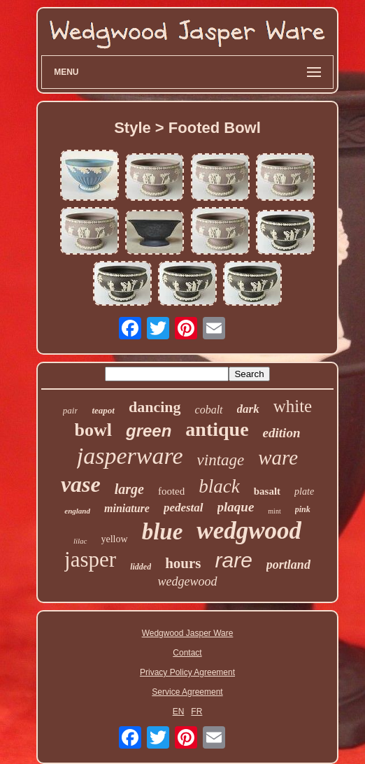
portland (288, 565)
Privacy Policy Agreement (187, 672)
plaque (236, 507)
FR (196, 711)
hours (183, 563)
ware (278, 457)
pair (70, 410)
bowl (93, 430)
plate (304, 491)
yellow (114, 539)
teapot (103, 410)
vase (81, 484)
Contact (187, 653)
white (293, 406)
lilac (80, 541)
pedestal (183, 507)
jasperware (130, 456)
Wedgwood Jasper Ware (188, 633)
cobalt (209, 410)
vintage (221, 460)
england (77, 511)
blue (162, 531)
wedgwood (248, 530)
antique (216, 429)
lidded (140, 567)
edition (282, 432)
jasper (90, 559)
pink (302, 509)
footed (171, 491)
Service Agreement (187, 692)
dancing (155, 407)
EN (179, 711)
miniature (127, 508)
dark (248, 409)
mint (274, 511)
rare (233, 560)
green (148, 430)
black (219, 486)
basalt (267, 491)
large (129, 489)
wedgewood (187, 581)
